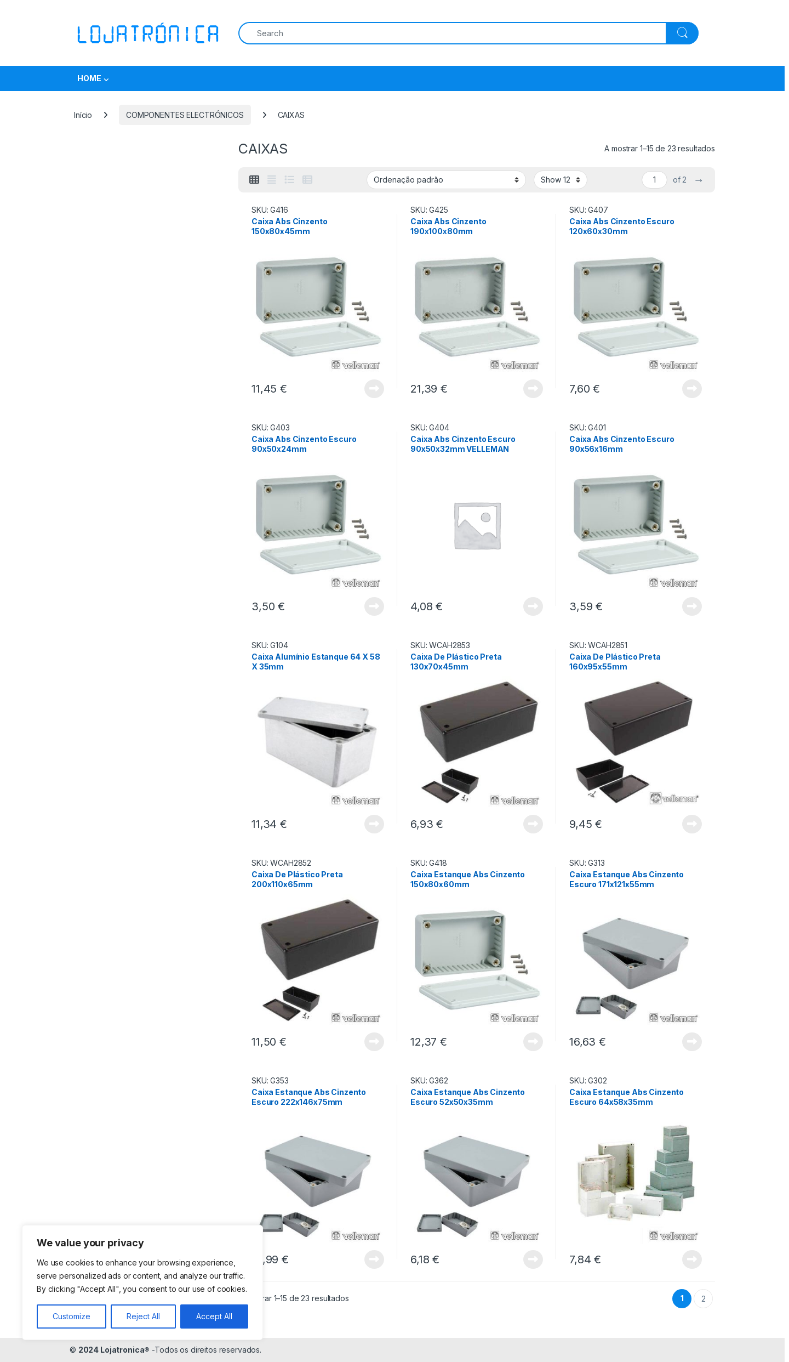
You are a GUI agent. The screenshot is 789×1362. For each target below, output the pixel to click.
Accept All (214, 1316)
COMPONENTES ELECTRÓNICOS (185, 115)
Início (83, 115)
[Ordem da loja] (446, 180)
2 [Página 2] (703, 1298)
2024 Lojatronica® (114, 1349)
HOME (89, 78)
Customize (71, 1316)
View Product (374, 388)
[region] (142, 1282)
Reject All (143, 1316)
